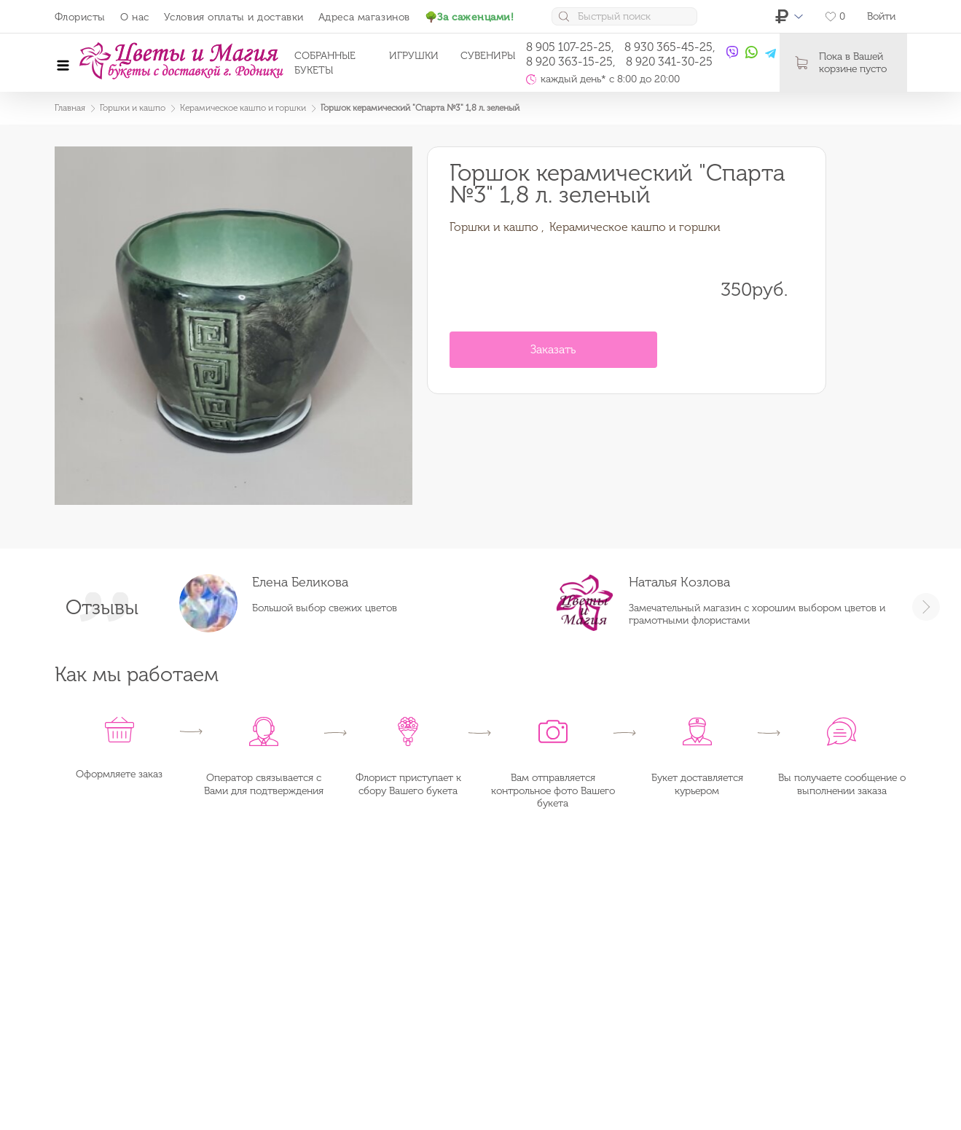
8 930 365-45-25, (669, 47)
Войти (881, 16)
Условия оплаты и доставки (234, 17)
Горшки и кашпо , (497, 227)
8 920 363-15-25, (571, 61)
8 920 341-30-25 (669, 61)
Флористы (80, 17)
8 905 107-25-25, (570, 47)
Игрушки (414, 56)
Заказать (553, 349)
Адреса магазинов (364, 17)
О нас (134, 17)
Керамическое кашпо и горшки (635, 227)
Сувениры (487, 56)
